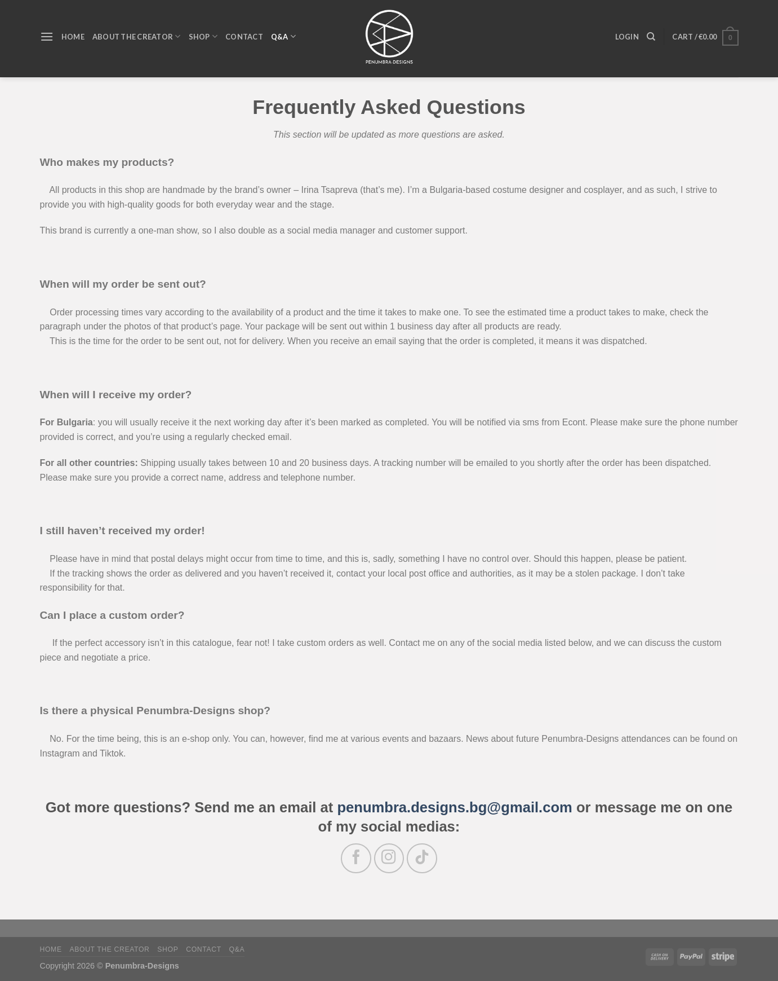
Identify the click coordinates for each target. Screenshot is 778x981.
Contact (203, 949)
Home (51, 949)
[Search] (651, 36)
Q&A (237, 949)
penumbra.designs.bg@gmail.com (454, 807)
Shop (167, 949)
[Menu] (47, 36)
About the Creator (109, 949)
